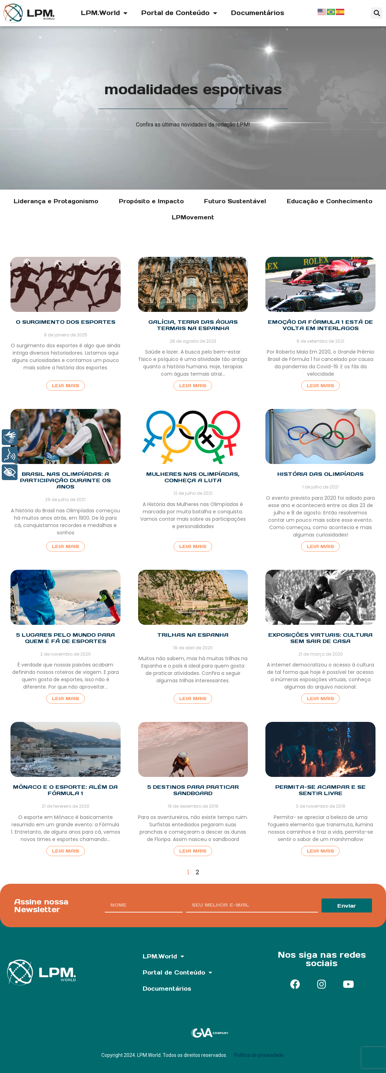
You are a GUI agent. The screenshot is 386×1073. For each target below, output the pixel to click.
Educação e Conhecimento (329, 201)
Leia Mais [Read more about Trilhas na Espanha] (192, 699)
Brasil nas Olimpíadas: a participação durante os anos (65, 480)
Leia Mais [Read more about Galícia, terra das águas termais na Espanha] (192, 386)
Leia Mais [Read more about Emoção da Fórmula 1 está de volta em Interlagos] (320, 386)
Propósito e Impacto (151, 201)
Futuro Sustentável (235, 201)
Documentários (257, 13)
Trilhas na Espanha (193, 634)
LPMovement (193, 217)
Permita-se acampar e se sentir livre (320, 790)
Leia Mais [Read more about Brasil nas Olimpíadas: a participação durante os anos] (65, 546)
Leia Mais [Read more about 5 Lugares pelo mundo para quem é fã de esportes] (65, 699)
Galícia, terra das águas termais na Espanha (193, 325)
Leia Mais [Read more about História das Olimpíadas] (320, 546)
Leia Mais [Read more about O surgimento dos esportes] (65, 386)
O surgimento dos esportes (65, 322)
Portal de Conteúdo (179, 13)
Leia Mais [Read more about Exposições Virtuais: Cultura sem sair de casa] (320, 699)
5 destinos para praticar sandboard (193, 790)
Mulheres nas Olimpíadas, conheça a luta (192, 477)
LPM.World (104, 13)
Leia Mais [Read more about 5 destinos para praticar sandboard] (192, 851)
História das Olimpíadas (320, 474)
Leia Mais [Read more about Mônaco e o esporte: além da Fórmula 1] (65, 851)
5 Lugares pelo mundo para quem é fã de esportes (65, 637)
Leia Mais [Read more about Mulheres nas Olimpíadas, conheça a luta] (192, 546)
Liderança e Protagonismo (56, 201)
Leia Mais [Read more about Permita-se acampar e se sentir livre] (320, 851)
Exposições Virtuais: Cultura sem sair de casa (320, 637)
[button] (376, 13)
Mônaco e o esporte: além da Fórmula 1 (65, 790)
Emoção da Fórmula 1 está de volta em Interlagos (320, 325)
